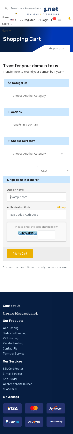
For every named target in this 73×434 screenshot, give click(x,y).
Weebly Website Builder (17, 384)
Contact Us (10, 348)
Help (61, 207)
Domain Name (15, 189)
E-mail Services (13, 373)
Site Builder (10, 379)
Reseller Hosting (13, 343)
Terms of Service (14, 353)
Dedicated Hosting (14, 333)
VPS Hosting (10, 338)
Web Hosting (10, 328)
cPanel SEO (10, 389)
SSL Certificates (13, 368)
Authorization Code (36, 207)
